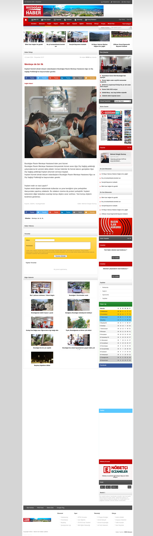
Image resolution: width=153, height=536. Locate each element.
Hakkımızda (115, 2)
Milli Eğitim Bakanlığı (83, 525)
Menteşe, (35, 218)
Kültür (62, 24)
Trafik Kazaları (119, 522)
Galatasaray (63, 517)
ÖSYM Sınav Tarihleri (83, 522)
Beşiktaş (62, 522)
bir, (41, 218)
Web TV (35, 20)
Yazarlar (57, 20)
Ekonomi (42, 24)
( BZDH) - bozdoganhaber (37, 204)
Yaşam (56, 24)
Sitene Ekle (49, 507)
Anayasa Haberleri (120, 520)
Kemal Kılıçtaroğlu (102, 522)
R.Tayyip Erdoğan (102, 517)
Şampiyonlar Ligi (65, 525)
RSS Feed (39, 507)
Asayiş (103, 24)
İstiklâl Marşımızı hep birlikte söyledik (113, 92)
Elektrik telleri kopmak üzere (110, 96)
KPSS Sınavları (81, 517)
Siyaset (74, 24)
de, (39, 218)
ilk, (43, 218)
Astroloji (78, 20)
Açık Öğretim (80, 520)
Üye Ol (128, 19)
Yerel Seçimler (119, 525)
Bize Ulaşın (126, 2)
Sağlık (49, 24)
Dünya (96, 24)
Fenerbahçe (63, 520)
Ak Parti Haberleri (102, 525)
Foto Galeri (46, 20)
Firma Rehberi (90, 20)
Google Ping (59, 507)
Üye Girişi (122, 19)
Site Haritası (29, 507)
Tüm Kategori (126, 24)
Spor (68, 24)
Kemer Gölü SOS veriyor (109, 89)
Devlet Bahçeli (101, 520)
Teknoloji (89, 24)
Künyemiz (105, 2)
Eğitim (82, 24)
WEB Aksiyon (128, 532)
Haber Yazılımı (27, 535)
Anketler (68, 20)
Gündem (34, 24)
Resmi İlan (111, 24)
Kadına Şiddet (119, 517)
